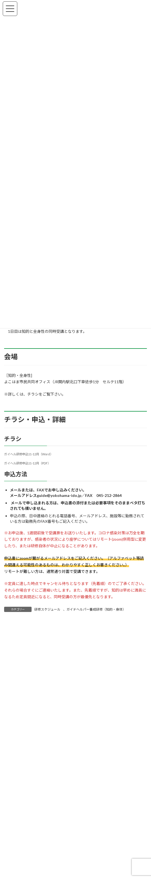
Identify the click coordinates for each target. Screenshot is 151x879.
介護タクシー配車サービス (33, 845)
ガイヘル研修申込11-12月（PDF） (27, 463)
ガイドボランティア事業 (31, 862)
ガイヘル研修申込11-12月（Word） (28, 454)
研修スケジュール (47, 609)
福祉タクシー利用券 (27, 871)
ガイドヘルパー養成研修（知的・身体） (96, 609)
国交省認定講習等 (25, 854)
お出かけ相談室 (23, 837)
